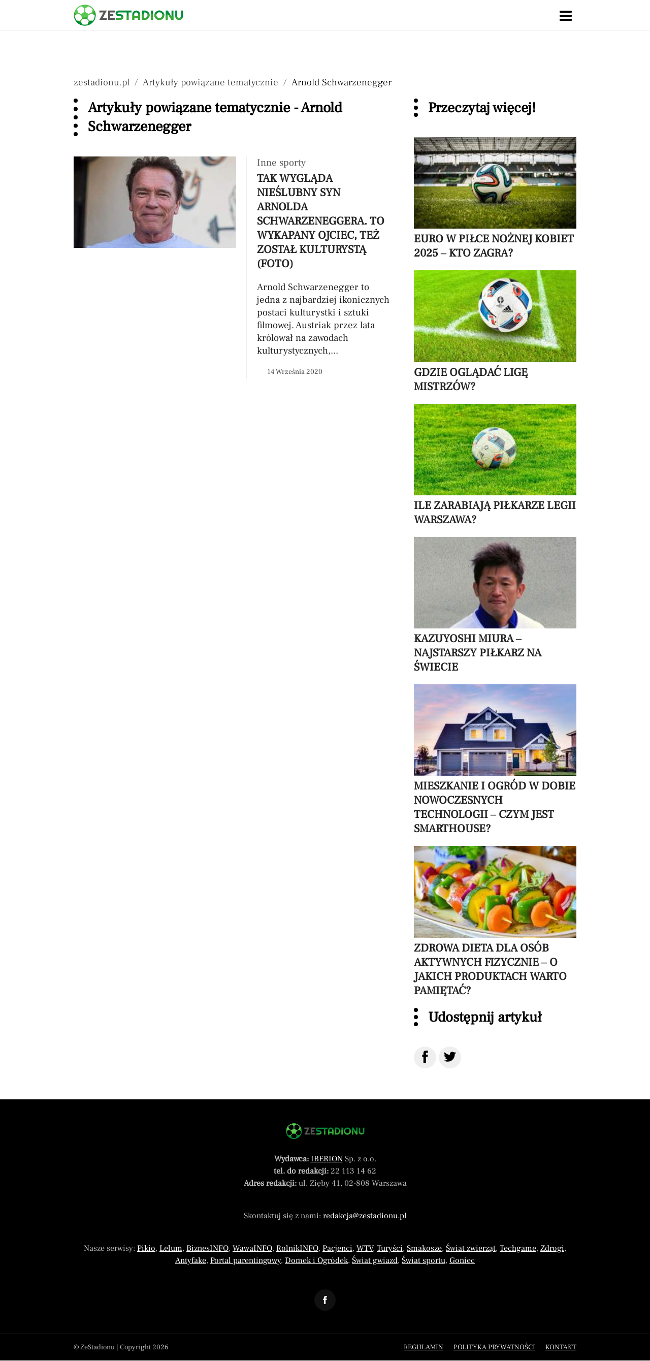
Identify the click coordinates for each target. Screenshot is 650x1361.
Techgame (518, 1248)
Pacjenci (337, 1248)
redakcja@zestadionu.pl (365, 1216)
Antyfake (190, 1260)
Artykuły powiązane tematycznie (210, 82)
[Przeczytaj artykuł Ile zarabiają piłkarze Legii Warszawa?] (495, 465)
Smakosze (424, 1248)
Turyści (390, 1248)
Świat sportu (423, 1260)
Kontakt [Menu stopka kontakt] (560, 1347)
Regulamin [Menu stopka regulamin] (423, 1347)
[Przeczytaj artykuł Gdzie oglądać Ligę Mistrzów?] (495, 331)
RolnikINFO (297, 1248)
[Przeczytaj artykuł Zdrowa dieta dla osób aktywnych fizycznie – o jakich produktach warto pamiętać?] (495, 921)
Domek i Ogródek (316, 1260)
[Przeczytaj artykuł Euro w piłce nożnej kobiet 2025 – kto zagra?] (495, 198)
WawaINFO (252, 1248)
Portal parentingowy (245, 1260)
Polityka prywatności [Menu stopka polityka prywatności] (494, 1347)
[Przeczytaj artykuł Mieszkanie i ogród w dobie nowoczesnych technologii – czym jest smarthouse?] (495, 760)
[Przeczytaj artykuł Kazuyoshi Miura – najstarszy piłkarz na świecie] (495, 605)
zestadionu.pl (101, 82)
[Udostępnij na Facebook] (425, 1057)
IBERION (327, 1159)
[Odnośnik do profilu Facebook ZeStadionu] (325, 1300)
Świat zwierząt (471, 1248)
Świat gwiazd (375, 1260)
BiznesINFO (207, 1248)
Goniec (462, 1260)
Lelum (170, 1248)
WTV (364, 1248)
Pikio (146, 1248)
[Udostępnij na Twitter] (450, 1057)
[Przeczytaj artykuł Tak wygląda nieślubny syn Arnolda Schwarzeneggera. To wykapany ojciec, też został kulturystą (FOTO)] (234, 267)
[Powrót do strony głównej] (325, 1131)
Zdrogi (552, 1248)
